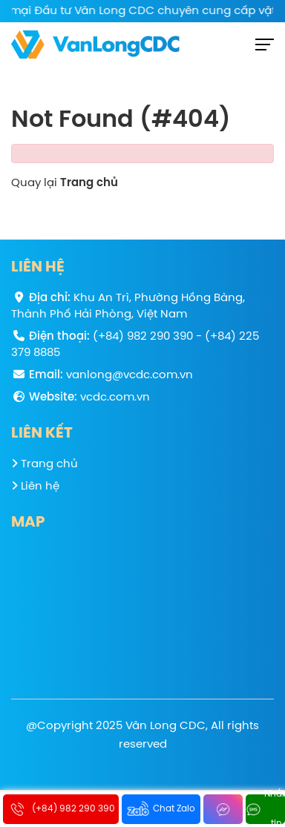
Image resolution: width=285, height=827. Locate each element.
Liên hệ (35, 486)
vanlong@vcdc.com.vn (129, 375)
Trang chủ (89, 183)
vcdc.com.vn (115, 397)
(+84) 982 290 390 (143, 337)
